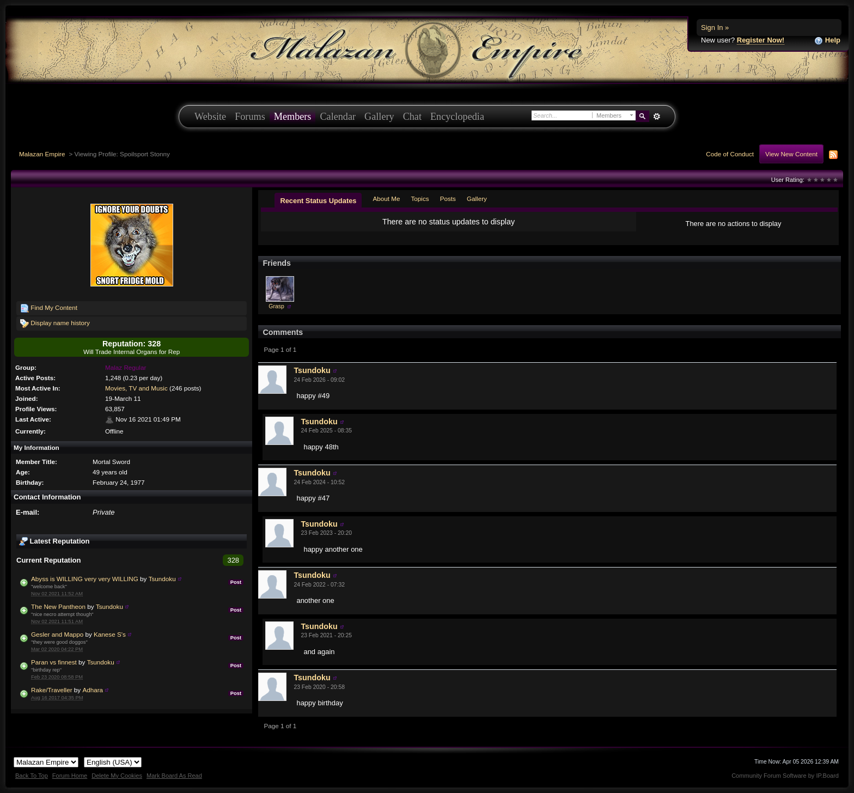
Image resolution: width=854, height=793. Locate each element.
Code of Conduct (730, 153)
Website (210, 116)
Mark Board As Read (174, 775)
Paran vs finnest (54, 662)
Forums (250, 116)
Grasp (276, 306)
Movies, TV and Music (136, 388)
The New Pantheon (58, 606)
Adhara (92, 689)
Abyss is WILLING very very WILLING (84, 578)
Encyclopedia (457, 116)
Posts (448, 198)
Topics (420, 198)
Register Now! (760, 40)
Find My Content (48, 308)
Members (293, 116)
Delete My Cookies (116, 775)
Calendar (338, 116)
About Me (386, 198)
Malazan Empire (42, 153)
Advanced (656, 116)
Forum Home (69, 775)
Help (827, 40)
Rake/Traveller (51, 689)
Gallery (379, 116)
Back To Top (31, 775)
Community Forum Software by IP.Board (785, 775)
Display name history (55, 323)
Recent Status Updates (318, 201)
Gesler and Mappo (57, 634)
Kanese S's (110, 634)
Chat (412, 116)
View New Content (791, 153)
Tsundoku (162, 578)
